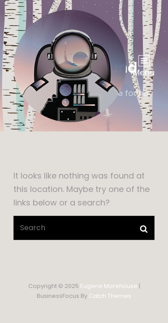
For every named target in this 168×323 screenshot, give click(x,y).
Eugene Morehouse (109, 286)
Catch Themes (110, 296)
